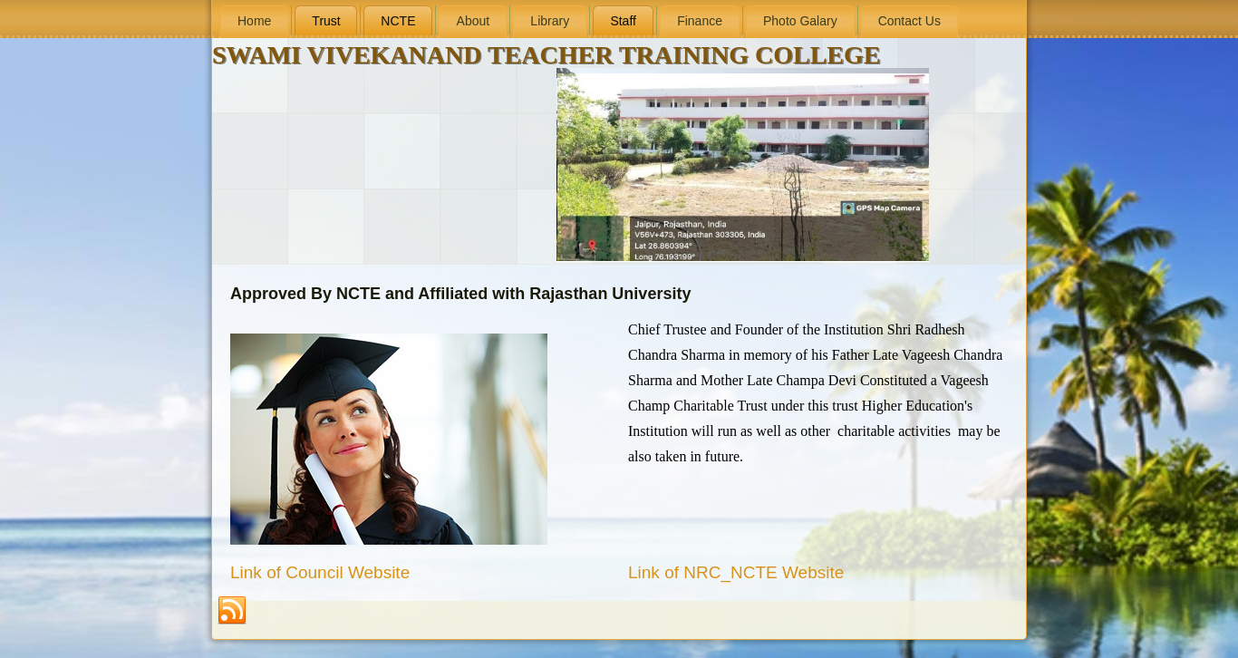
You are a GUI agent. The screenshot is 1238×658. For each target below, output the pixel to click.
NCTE (398, 21)
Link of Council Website (320, 572)
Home (254, 21)
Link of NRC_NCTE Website (736, 572)
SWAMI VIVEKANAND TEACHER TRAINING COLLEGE (546, 55)
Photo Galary (800, 21)
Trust (326, 21)
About (473, 21)
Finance (699, 21)
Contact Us (909, 21)
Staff (623, 21)
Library (549, 21)
